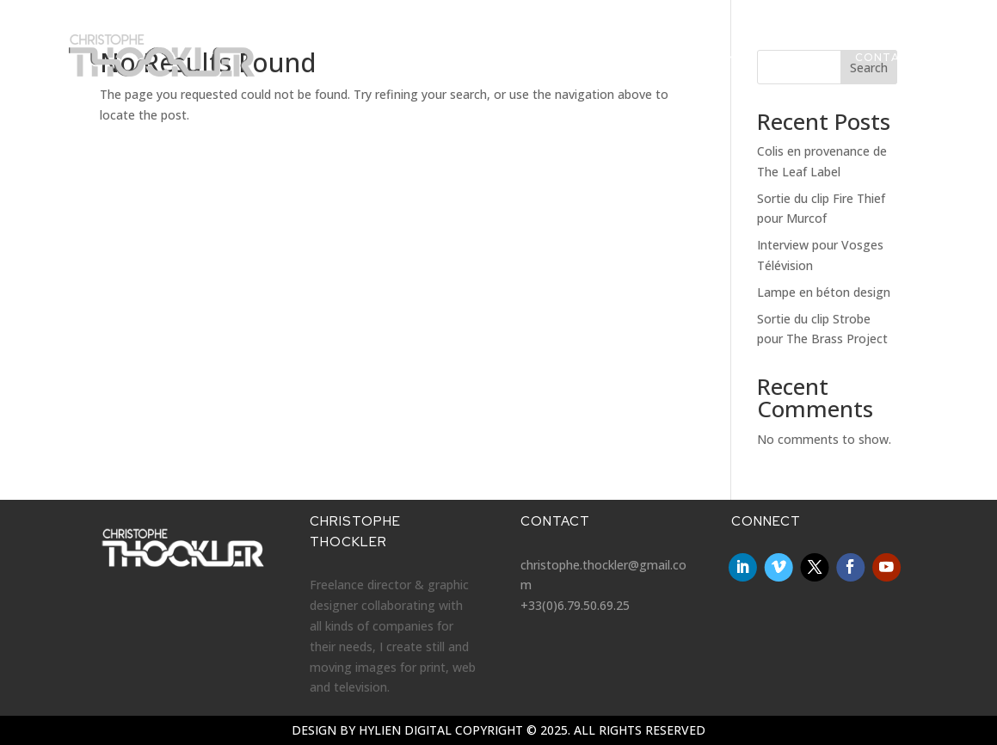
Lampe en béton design (823, 292)
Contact (886, 66)
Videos (534, 66)
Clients (725, 66)
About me (803, 66)
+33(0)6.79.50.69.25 (575, 605)
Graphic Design (628, 66)
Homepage (401, 66)
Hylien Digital (405, 730)
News (474, 66)
